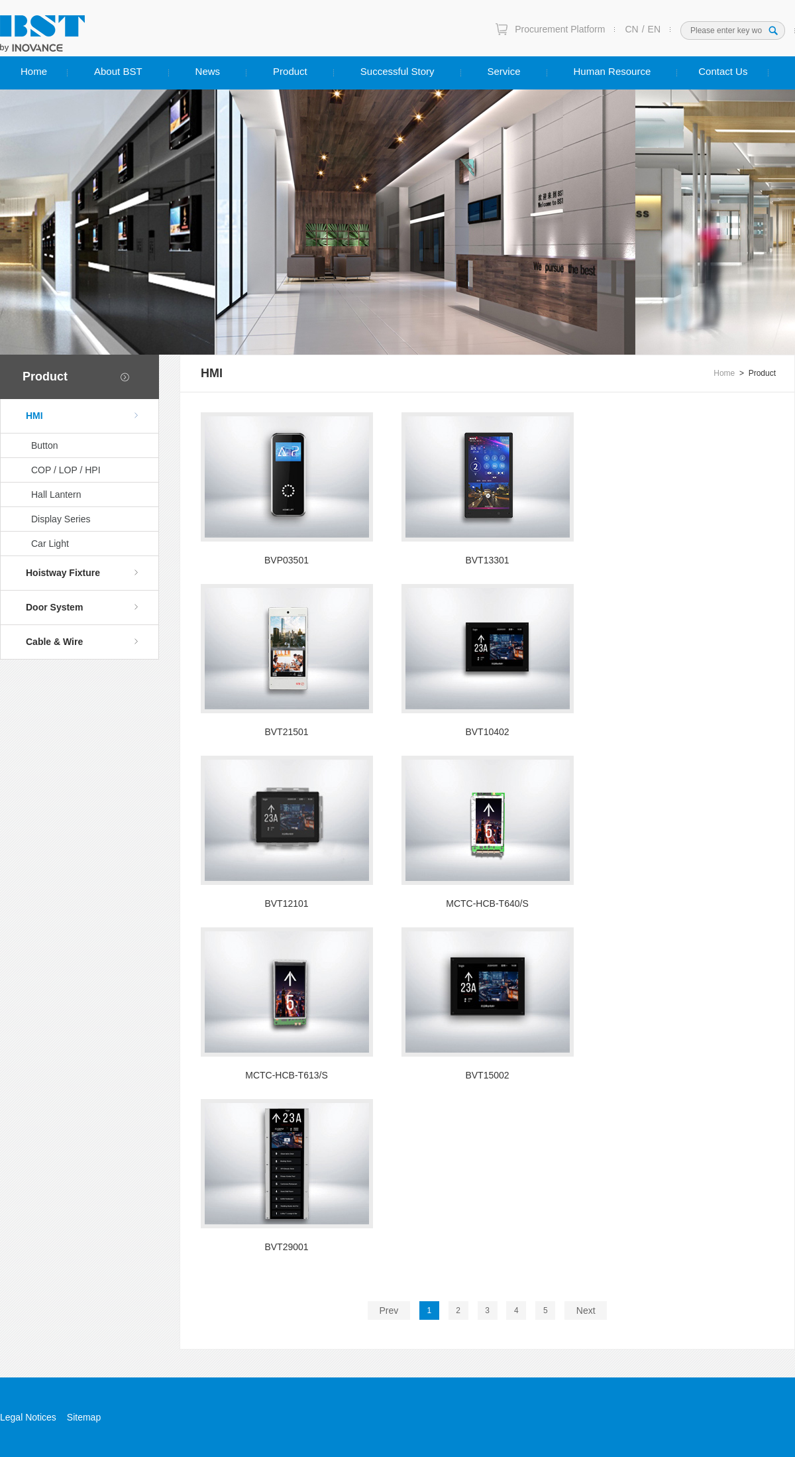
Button (44, 445)
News (208, 71)
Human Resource (612, 71)
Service (504, 71)
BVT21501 (286, 732)
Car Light (50, 543)
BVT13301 (487, 560)
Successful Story (397, 71)
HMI (82, 415)
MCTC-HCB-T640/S (487, 903)
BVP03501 (286, 560)
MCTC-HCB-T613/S (286, 1075)
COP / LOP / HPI (66, 470)
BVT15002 (487, 1075)
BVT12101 (286, 903)
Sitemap (84, 1417)
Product (290, 71)
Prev (388, 1310)
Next (586, 1310)
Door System (82, 607)
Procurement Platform (560, 29)
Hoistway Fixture (82, 572)
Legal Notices (28, 1417)
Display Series (60, 519)
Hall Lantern (56, 494)
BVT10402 (487, 732)
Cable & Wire (82, 641)
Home (34, 71)
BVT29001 (286, 1247)
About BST (118, 71)
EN (654, 29)
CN (631, 29)
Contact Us (722, 71)
